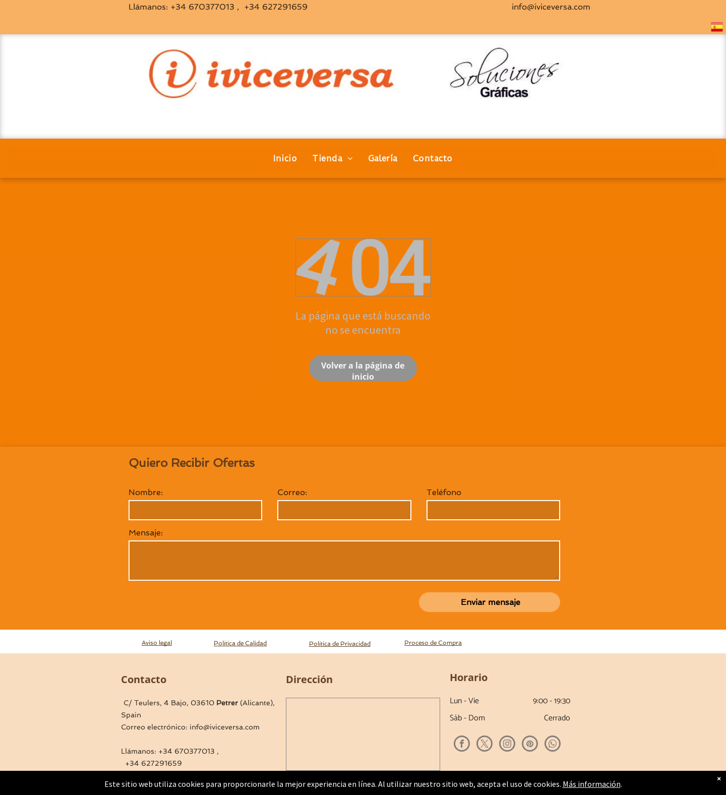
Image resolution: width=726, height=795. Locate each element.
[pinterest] (530, 745)
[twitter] (484, 745)
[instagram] (507, 745)
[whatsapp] (552, 745)
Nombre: (146, 492)
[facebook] (462, 745)
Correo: (292, 492)
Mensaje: (146, 532)
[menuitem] (285, 158)
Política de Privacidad (340, 643)
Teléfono (444, 492)
